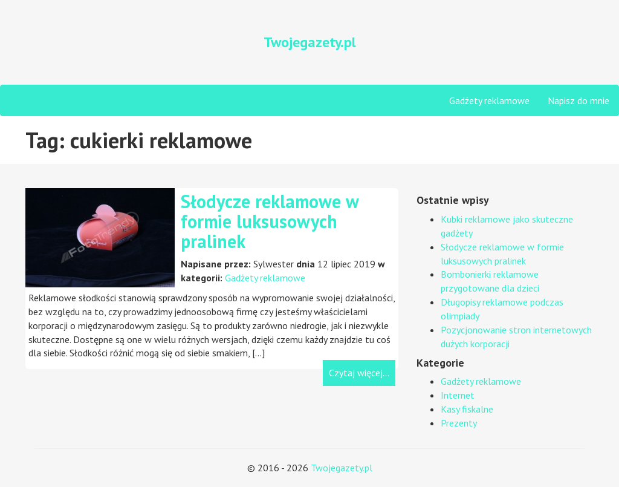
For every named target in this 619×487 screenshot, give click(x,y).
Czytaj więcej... (359, 373)
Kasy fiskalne (467, 409)
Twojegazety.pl (341, 468)
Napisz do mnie (578, 100)
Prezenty (459, 423)
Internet (458, 395)
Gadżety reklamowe (489, 100)
